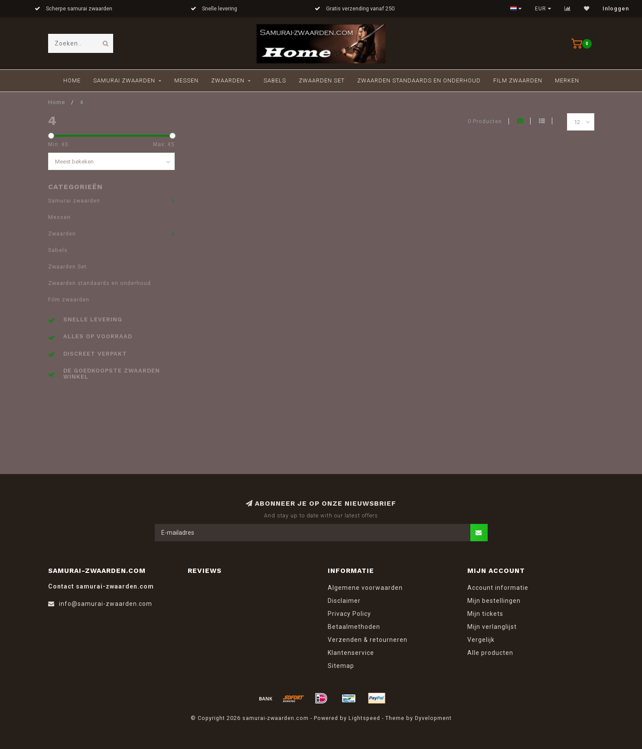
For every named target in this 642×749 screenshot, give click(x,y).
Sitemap (341, 665)
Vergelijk (481, 639)
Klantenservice (351, 652)
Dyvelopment (433, 718)
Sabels (275, 80)
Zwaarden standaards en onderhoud (419, 80)
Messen (186, 80)
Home (72, 80)
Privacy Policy (349, 613)
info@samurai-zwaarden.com (105, 603)
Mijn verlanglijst (492, 626)
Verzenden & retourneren (367, 639)
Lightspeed (364, 718)
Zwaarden (227, 80)
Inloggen (616, 9)
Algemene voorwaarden (365, 587)
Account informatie (497, 587)
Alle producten (490, 652)
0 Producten (485, 121)
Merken (567, 80)
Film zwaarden (517, 80)
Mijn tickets (485, 613)
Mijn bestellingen (494, 600)
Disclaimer (344, 600)
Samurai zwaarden (124, 80)
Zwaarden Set (322, 80)
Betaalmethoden (354, 626)
